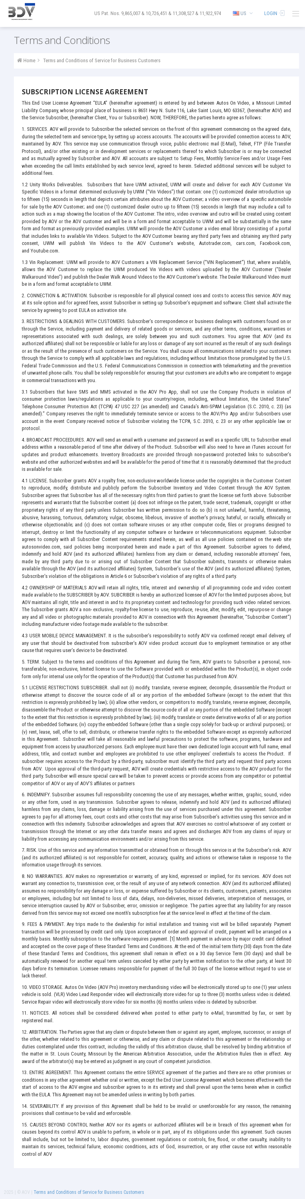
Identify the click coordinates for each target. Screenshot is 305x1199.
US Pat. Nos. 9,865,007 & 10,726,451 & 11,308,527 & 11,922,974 (157, 13)
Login (275, 13)
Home (29, 60)
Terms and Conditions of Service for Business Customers (101, 60)
